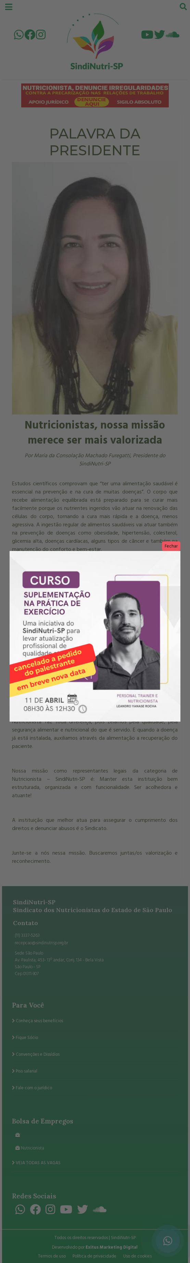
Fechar (171, 546)
